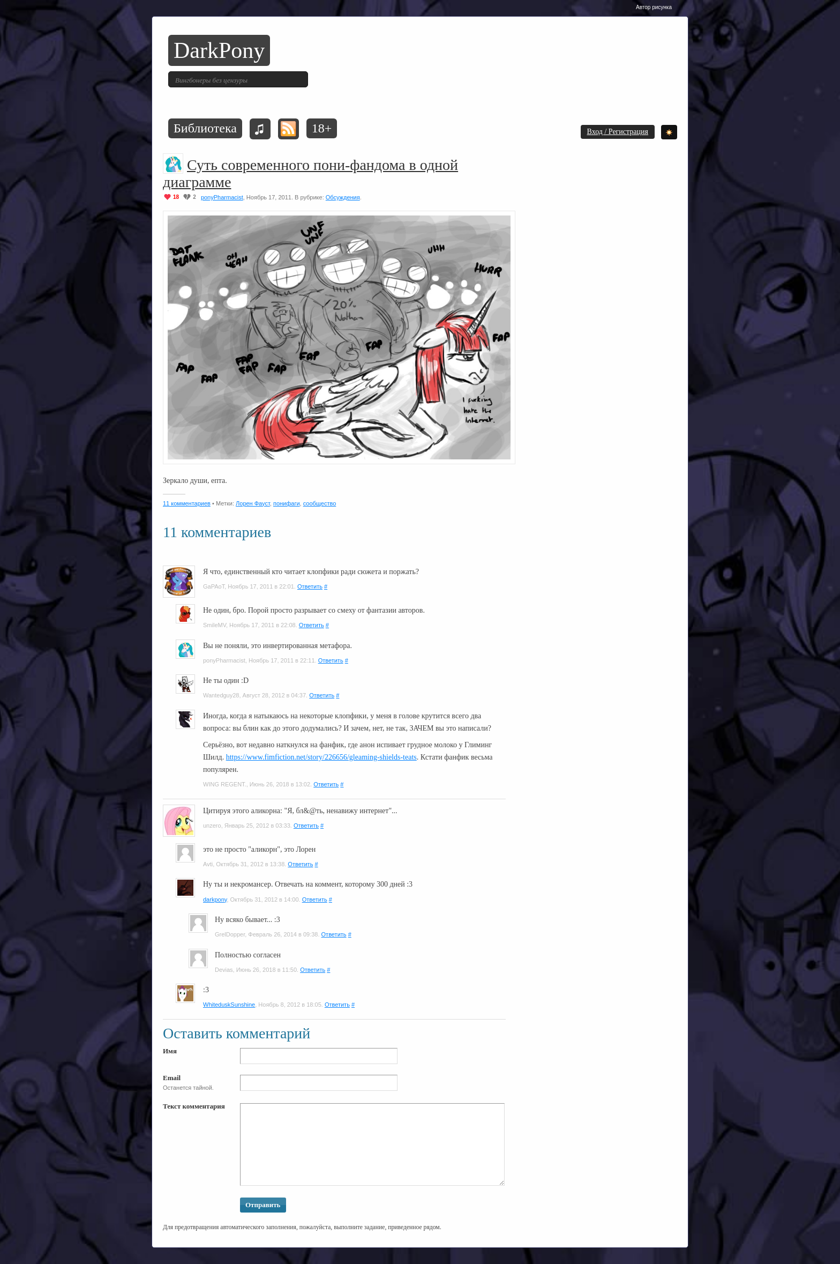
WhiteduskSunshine (229, 1004)
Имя (170, 1051)
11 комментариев (187, 503)
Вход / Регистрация (617, 132)
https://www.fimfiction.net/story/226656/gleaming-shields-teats (321, 757)
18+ (322, 128)
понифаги (286, 503)
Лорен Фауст (253, 503)
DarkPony (219, 50)
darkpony (215, 899)
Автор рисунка (654, 7)
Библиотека (205, 128)
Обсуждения (343, 197)
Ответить (309, 586)
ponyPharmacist (222, 197)
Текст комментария (194, 1106)
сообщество (319, 503)
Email (172, 1078)
